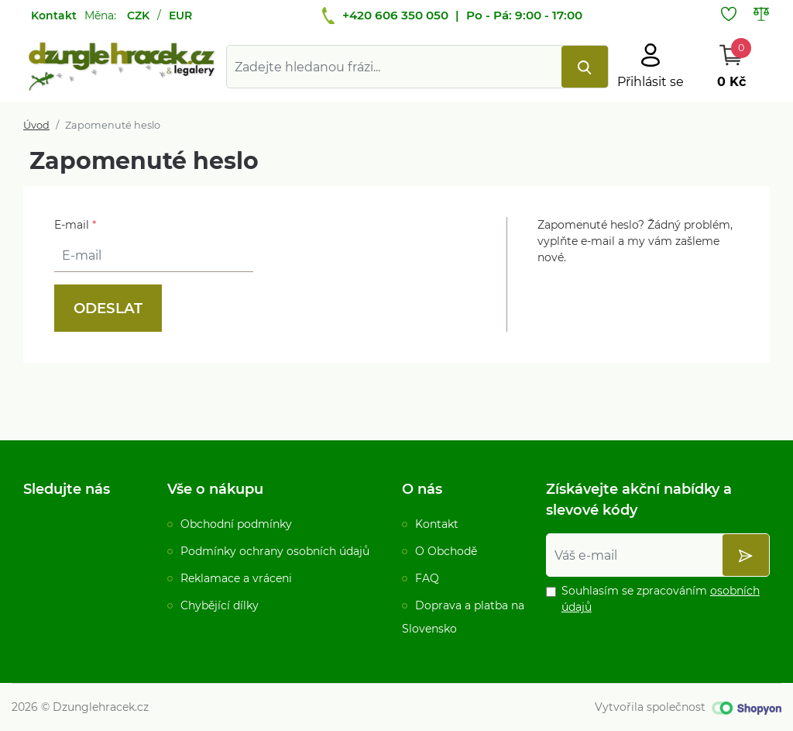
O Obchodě (446, 551)
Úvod (36, 125)
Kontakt (54, 15)
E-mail (75, 225)
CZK (138, 15)
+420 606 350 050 (395, 15)
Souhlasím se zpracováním (660, 599)
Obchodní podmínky (236, 524)
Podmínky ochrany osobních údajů (274, 551)
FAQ (427, 578)
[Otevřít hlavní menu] (650, 66)
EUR (180, 15)
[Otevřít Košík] (731, 66)
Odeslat (108, 308)
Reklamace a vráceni (236, 578)
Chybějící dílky (219, 605)
